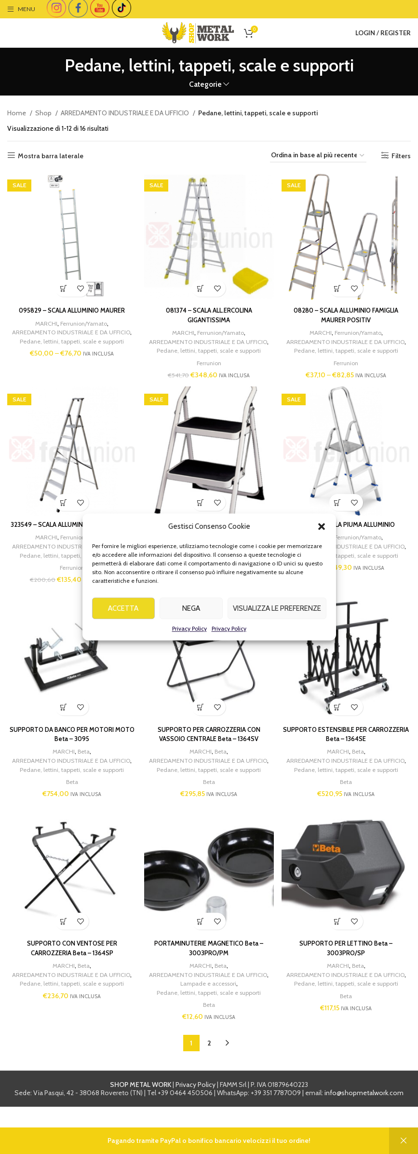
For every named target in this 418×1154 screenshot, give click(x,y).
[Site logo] (198, 31)
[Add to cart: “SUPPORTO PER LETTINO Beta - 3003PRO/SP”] (340, 959)
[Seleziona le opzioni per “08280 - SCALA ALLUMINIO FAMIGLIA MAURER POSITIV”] (340, 283)
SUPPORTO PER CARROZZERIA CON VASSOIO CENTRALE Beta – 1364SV (209, 761)
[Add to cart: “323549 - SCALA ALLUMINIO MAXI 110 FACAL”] (61, 509)
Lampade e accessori (210, 1031)
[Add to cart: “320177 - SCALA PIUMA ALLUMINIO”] (340, 509)
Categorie (205, 84)
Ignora (403, 1140)
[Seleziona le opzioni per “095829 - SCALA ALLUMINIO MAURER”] (61, 283)
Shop (44, 113)
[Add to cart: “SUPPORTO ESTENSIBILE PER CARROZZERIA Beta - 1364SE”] (340, 734)
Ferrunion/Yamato (82, 319)
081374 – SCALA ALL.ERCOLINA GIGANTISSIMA (209, 311)
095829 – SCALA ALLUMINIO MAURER (70, 306)
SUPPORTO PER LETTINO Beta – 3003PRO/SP (348, 986)
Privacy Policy (189, 641)
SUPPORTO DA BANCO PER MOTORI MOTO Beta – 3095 (69, 761)
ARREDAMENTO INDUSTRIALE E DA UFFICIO (125, 113)
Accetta (123, 621)
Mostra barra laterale (50, 155)
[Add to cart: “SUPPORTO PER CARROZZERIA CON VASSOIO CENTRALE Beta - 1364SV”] (200, 734)
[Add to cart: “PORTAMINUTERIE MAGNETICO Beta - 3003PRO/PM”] (200, 959)
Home (17, 113)
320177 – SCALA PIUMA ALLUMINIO (348, 531)
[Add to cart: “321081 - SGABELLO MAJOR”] (200, 509)
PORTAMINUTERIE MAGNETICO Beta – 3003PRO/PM (209, 986)
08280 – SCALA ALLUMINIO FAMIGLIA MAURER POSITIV (348, 311)
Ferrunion (209, 367)
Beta (82, 779)
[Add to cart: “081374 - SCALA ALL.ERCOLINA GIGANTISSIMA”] (200, 283)
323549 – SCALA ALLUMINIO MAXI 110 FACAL (70, 536)
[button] (321, 539)
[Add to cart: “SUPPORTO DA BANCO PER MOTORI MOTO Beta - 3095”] (61, 734)
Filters (401, 155)
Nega (191, 621)
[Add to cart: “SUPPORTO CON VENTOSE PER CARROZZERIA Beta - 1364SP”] (61, 959)
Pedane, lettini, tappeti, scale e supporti (71, 345)
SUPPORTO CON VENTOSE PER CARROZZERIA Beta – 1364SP (69, 986)
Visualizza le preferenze (277, 621)
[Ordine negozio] (318, 156)
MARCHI (42, 319)
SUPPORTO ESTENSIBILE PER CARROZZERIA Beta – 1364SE (348, 761)
